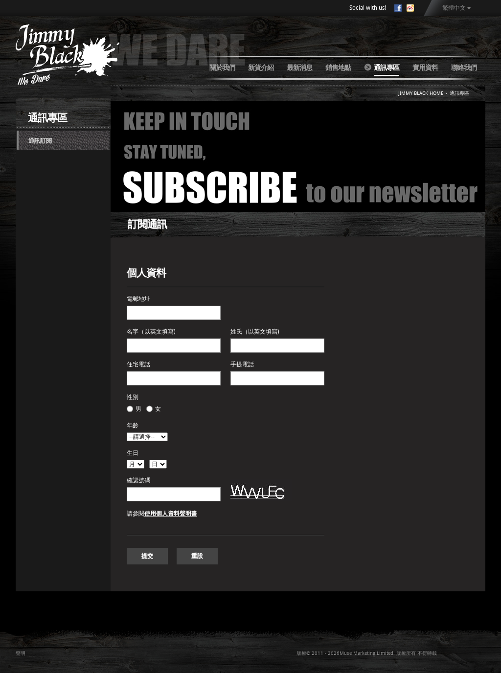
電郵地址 (138, 298)
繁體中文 (454, 7)
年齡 (132, 425)
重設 (197, 556)
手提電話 (242, 364)
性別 (132, 397)
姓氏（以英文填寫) (254, 331)
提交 (147, 556)
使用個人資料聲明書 (170, 513)
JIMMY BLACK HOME (420, 93)
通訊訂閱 (40, 140)
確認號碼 (138, 480)
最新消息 (299, 67)
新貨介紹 (260, 67)
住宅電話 (138, 364)
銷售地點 (338, 67)
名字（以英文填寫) (151, 331)
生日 (132, 452)
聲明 (20, 653)
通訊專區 (386, 67)
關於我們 (222, 67)
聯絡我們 (464, 67)
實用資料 (425, 67)
